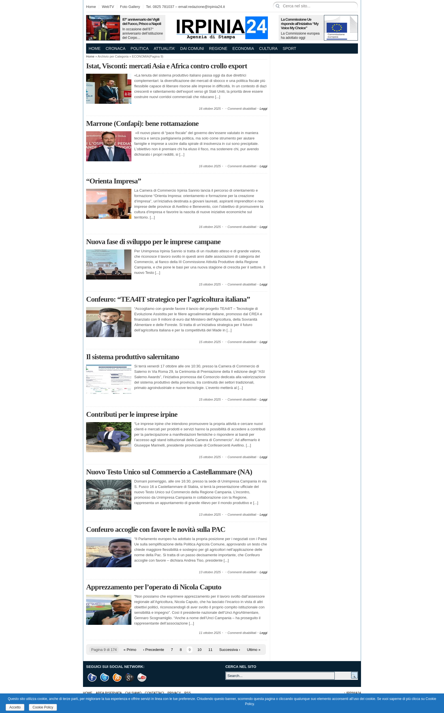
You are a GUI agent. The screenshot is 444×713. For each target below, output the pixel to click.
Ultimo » (254, 650)
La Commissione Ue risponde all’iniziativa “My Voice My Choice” (300, 23)
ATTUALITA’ (164, 48)
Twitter (104, 677)
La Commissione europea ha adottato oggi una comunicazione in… (300, 37)
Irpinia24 (352, 693)
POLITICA (140, 48)
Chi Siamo (133, 693)
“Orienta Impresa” (113, 181)
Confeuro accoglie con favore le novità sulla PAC (155, 529)
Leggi (263, 108)
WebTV (108, 7)
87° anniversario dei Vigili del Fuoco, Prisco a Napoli (141, 21)
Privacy (174, 693)
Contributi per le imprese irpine (131, 414)
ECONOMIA (243, 48)
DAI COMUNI (192, 48)
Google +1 (129, 677)
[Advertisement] (315, 89)
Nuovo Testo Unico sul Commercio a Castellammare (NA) (169, 472)
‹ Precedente (153, 650)
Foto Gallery (130, 7)
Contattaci (154, 693)
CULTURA (268, 48)
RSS (187, 693)
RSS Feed (117, 677)
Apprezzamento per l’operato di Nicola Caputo (153, 587)
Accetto (15, 707)
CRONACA (115, 48)
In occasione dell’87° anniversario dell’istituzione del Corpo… (142, 33)
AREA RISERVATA (109, 693)
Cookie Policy (43, 707)
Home (91, 7)
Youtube (142, 677)
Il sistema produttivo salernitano (132, 357)
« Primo (129, 650)
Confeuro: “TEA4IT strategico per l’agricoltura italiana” (168, 299)
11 (210, 650)
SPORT (289, 48)
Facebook (92, 677)
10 (199, 650)
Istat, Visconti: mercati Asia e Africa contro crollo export (166, 66)
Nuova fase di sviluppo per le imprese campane (153, 242)
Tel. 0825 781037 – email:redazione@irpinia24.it (185, 7)
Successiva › (229, 650)
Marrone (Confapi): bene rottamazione (142, 123)
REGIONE (218, 48)
